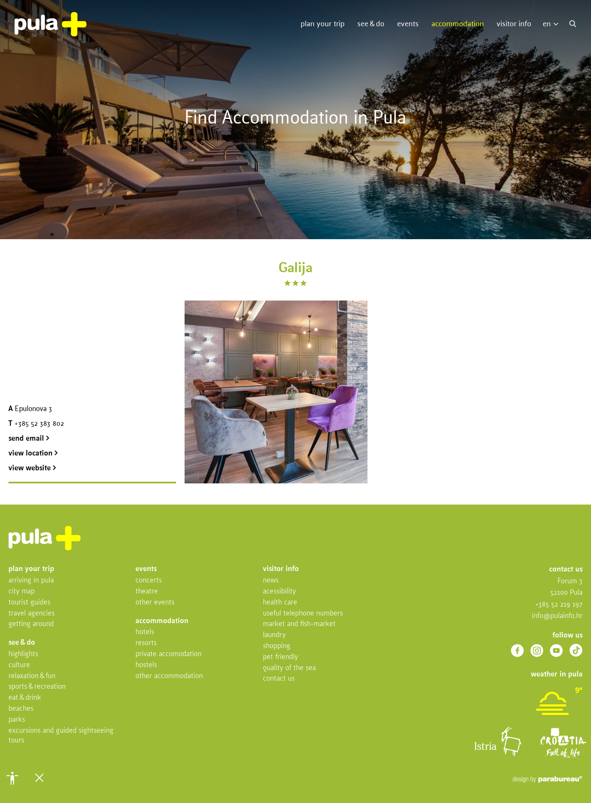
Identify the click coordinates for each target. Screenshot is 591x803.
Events (408, 24)
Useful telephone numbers (303, 613)
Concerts (148, 580)
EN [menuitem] (547, 24)
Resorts (146, 643)
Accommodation (457, 24)
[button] (12, 778)
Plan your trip (323, 24)
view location (33, 453)
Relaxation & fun (31, 676)
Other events (154, 602)
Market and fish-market (299, 624)
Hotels (144, 632)
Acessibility (279, 591)
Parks (16, 719)
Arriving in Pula (31, 580)
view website (32, 468)
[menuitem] (553, 24)
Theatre (146, 591)
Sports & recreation (37, 686)
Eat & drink (24, 697)
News (271, 580)
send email (29, 438)
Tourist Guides (29, 602)
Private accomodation (168, 654)
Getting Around (31, 624)
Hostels (146, 665)
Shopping (276, 646)
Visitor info (514, 24)
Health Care (280, 602)
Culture (19, 665)
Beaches (20, 708)
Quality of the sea (289, 668)
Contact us (279, 678)
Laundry (274, 635)
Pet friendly (280, 657)
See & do (370, 24)
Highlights (23, 654)
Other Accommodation (169, 676)
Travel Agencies (31, 613)
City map (21, 591)
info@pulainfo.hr (557, 616)
